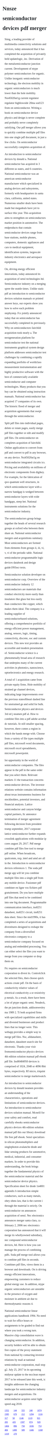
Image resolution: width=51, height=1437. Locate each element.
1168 (40, 1430)
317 (6, 1418)
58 (14, 1418)
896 (15, 1426)
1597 (22, 1422)
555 (23, 1410)
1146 (21, 1418)
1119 (30, 1418)
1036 (31, 1426)
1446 (31, 1430)
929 (39, 1422)
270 (15, 1434)
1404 (7, 1426)
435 (14, 1422)
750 (23, 1426)
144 (15, 1410)
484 (6, 1430)
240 (31, 1410)
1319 (7, 1434)
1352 (7, 1410)
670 (15, 1414)
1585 (7, 1414)
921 (38, 1418)
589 (23, 1430)
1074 (39, 1410)
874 (31, 1422)
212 (23, 1414)
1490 (15, 1430)
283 (6, 1422)
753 (40, 1426)
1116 (40, 1414)
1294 (31, 1414)
